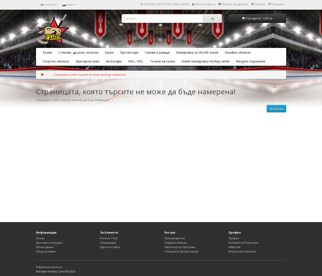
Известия (234, 247)
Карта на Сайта (110, 247)
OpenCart (56, 267)
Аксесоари (114, 61)
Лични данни (45, 247)
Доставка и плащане (49, 243)
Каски (109, 52)
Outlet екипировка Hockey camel (205, 61)
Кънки (47, 52)
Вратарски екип (87, 61)
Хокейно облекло (238, 52)
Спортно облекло (56, 61)
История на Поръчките (243, 243)
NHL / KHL (135, 61)
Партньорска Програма (179, 247)
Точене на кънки (162, 61)
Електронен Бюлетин (242, 251)
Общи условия (45, 251)
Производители (174, 238)
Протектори (129, 52)
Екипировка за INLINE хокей (197, 52)
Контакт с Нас (109, 238)
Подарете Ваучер (175, 243)
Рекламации (108, 243)
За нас (40, 238)
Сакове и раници (157, 52)
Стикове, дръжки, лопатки (78, 52)
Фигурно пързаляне (250, 61)
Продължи (276, 109)
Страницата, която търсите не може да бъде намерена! (89, 75)
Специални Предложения (181, 251)
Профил (233, 238)
